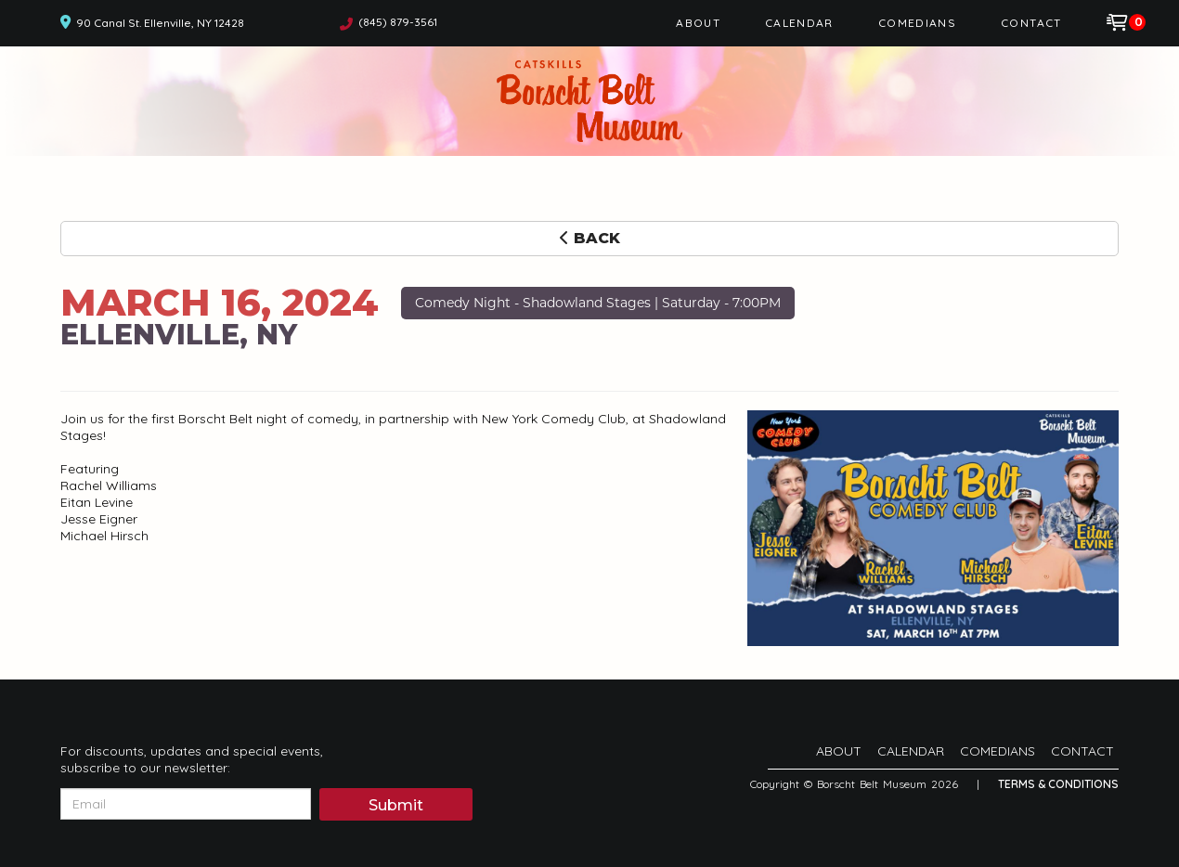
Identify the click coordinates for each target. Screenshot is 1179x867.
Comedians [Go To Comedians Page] (917, 23)
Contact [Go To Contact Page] (1031, 23)
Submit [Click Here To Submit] (396, 805)
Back (590, 238)
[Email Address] (185, 804)
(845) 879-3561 (397, 22)
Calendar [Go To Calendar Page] (799, 23)
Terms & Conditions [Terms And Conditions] (1058, 784)
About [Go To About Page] (698, 23)
